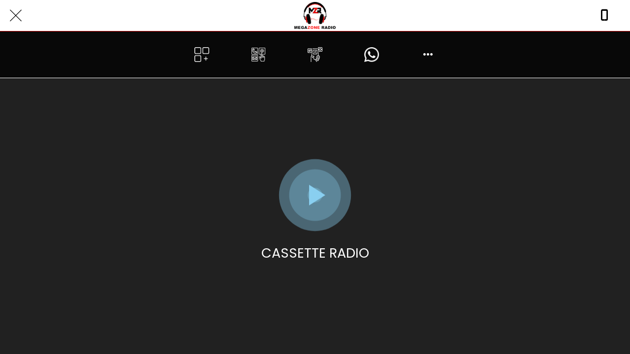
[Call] (604, 16)
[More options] (428, 54)
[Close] (16, 16)
